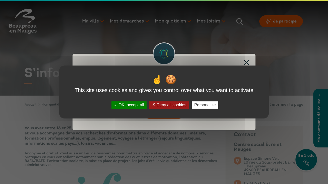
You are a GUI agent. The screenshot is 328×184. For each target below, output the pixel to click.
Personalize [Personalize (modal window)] (205, 105)
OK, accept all (129, 105)
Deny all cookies (169, 105)
